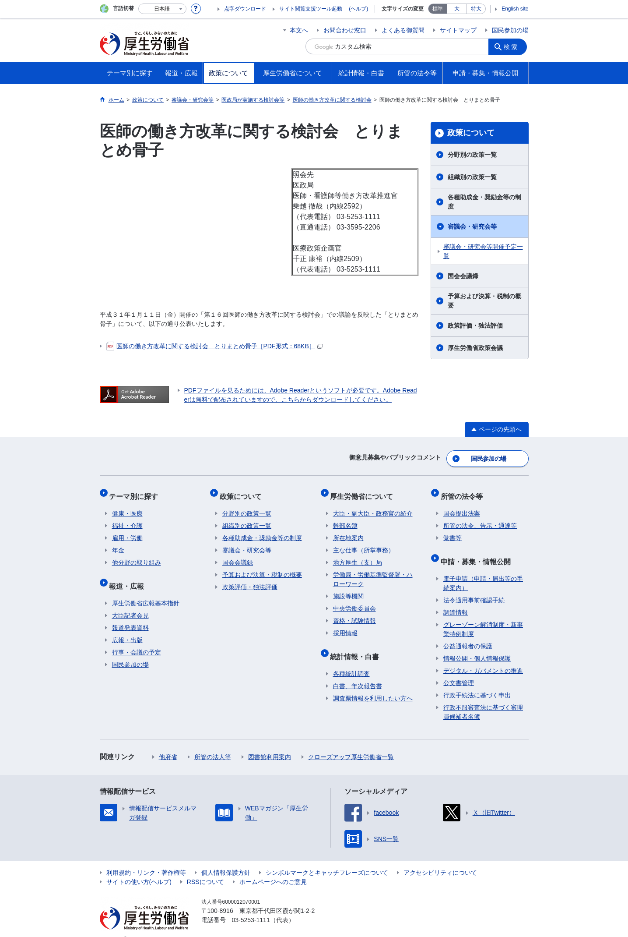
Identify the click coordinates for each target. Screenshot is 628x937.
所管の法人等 (212, 743)
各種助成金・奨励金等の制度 (484, 202)
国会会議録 (463, 275)
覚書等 (452, 530)
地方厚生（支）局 (357, 554)
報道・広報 (129, 575)
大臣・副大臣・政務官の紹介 (373, 505)
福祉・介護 (127, 517)
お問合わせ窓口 (344, 30)
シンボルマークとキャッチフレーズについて (327, 859)
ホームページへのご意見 (273, 868)
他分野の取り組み (136, 554)
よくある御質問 (403, 30)
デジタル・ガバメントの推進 (483, 657)
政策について (471, 132)
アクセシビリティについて (440, 859)
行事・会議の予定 (136, 638)
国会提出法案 (461, 505)
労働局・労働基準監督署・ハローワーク (373, 571)
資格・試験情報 (354, 612)
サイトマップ (458, 30)
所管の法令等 (464, 491)
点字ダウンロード (245, 9)
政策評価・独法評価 (475, 325)
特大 (476, 9)
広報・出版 (127, 626)
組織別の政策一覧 (472, 176)
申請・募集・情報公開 (478, 550)
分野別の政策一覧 (472, 154)
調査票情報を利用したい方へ (373, 684)
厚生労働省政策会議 (475, 347)
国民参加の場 (510, 30)
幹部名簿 (345, 517)
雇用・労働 (127, 530)
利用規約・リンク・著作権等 (146, 859)
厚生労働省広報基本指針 (145, 589)
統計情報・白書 (357, 645)
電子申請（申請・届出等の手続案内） (483, 570)
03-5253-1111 (251, 906)
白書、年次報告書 (357, 672)
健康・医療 (127, 505)
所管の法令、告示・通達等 (480, 517)
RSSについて (205, 868)
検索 (512, 46)
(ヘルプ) (358, 9)
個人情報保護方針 (225, 859)
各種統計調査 (351, 660)
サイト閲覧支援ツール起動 (310, 9)
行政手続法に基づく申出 (477, 681)
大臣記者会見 (130, 601)
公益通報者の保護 (467, 632)
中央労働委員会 (354, 600)
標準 (437, 9)
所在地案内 (348, 530)
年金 (118, 542)
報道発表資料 (130, 614)
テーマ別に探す (136, 491)
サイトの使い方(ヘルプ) (139, 868)
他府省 (168, 743)
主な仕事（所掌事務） (363, 542)
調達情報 (455, 598)
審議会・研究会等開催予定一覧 (483, 251)
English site (515, 9)
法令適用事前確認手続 (474, 586)
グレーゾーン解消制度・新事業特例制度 (483, 616)
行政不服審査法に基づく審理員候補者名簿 (483, 698)
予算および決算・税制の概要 (484, 301)
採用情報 (345, 625)
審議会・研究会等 (472, 226)
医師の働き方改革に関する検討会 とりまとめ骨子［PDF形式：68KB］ (214, 346)
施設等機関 (348, 588)
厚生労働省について (364, 491)
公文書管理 (458, 669)
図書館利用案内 (269, 743)
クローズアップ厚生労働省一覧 (351, 743)
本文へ (299, 30)
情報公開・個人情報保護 (477, 644)
